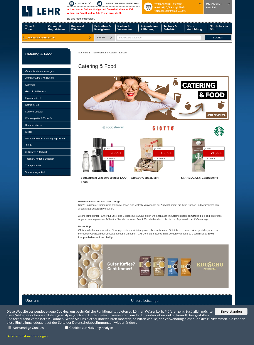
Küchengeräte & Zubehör (38, 118)
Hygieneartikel (33, 98)
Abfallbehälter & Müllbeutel (39, 78)
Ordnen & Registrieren (56, 28)
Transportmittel (33, 165)
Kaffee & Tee (32, 105)
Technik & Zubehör (170, 28)
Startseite (41, 11)
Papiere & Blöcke (77, 28)
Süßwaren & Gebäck (36, 152)
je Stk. (107, 148)
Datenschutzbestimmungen (27, 336)
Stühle (28, 145)
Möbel (28, 131)
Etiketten (30, 84)
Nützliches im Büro (219, 28)
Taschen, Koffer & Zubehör (39, 158)
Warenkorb (162, 3)
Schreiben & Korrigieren (102, 28)
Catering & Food (38, 54)
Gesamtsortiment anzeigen (39, 71)
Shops (101, 37)
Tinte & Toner (30, 28)
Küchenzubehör (33, 125)
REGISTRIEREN (115, 3)
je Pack (158, 148)
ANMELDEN (132, 3)
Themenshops (98, 52)
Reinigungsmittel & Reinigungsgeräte (45, 138)
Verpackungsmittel (35, 172)
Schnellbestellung (41, 37)
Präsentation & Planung (149, 28)
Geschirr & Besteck (35, 91)
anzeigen (177, 3)
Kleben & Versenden (125, 28)
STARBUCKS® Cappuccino (199, 177)
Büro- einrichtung (194, 28)
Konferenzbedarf (34, 111)
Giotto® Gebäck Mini (145, 177)
